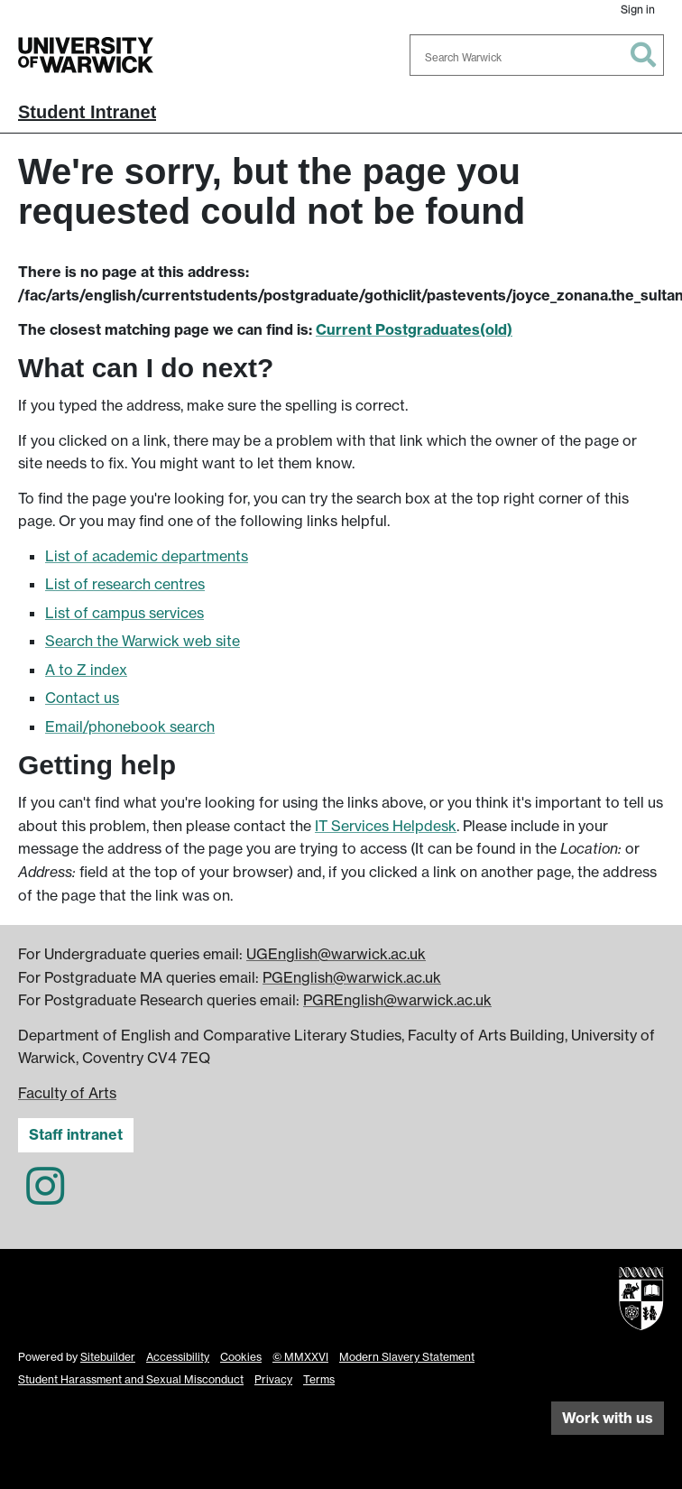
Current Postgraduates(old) (414, 329)
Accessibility (177, 1357)
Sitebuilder (107, 1357)
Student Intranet (87, 112)
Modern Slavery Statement (407, 1357)
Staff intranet (76, 1134)
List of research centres (125, 584)
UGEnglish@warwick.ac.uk (336, 954)
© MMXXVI (300, 1357)
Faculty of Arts (67, 1093)
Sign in (638, 9)
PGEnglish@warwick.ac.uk (352, 977)
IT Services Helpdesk (385, 826)
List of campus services (124, 613)
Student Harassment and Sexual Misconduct (131, 1379)
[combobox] (537, 55)
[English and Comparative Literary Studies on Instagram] (45, 1197)
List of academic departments (146, 556)
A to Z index (86, 670)
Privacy (273, 1379)
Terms (319, 1379)
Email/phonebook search (130, 726)
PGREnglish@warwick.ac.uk (397, 1000)
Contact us (82, 698)
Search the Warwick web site (142, 641)
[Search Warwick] (537, 55)
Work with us (607, 1418)
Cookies (241, 1357)
